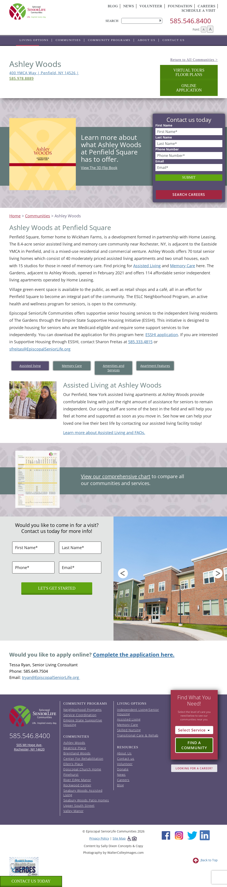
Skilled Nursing (129, 730)
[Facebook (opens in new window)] (166, 835)
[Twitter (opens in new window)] (192, 835)
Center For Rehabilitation (83, 758)
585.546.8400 (190, 20)
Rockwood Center (77, 785)
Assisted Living (147, 265)
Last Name (163, 137)
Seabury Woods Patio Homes (86, 800)
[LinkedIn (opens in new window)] (204, 835)
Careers (123, 780)
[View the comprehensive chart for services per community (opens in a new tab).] (37, 472)
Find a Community (194, 745)
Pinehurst (71, 774)
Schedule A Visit (198, 11)
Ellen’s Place (73, 764)
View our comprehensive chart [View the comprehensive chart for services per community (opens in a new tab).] (115, 476)
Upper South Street (79, 805)
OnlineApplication (189, 88)
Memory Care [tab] (72, 366)
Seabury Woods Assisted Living (82, 792)
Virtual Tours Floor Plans (188, 72)
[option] (170, 579)
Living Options (34, 40)
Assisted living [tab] (30, 366)
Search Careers (188, 194)
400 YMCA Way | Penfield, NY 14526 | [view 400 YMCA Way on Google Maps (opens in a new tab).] (44, 72)
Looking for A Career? (194, 768)
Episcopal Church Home (82, 769)
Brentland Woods (77, 753)
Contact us (173, 40)
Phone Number (167, 149)
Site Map (119, 838)
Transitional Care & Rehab (137, 735)
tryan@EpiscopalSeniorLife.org (51, 677)
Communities (68, 40)
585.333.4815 (140, 341)
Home (15, 215)
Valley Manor (73, 811)
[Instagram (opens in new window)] (179, 835)
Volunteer (150, 6)
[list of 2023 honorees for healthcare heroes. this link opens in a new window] (24, 866)
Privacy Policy (99, 838)
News (128, 6)
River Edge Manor (77, 780)
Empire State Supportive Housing (82, 722)
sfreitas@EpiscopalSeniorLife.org (39, 349)
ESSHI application (161, 334)
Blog (113, 6)
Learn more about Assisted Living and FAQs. (104, 432)
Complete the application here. (133, 654)
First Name (163, 125)
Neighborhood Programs (82, 710)
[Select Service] (194, 730)
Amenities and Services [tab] (113, 368)
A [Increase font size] (210, 29)
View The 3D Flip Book (99, 167)
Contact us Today (31, 881)
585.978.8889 (21, 78)
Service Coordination (79, 715)
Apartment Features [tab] (155, 366)
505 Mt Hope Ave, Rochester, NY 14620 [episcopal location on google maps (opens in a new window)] (29, 747)
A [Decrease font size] (204, 29)
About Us (146, 40)
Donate (123, 769)
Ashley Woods (74, 743)
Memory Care (182, 265)
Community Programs (109, 40)
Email (159, 161)
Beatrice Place (74, 748)
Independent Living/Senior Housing (138, 712)
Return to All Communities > (194, 60)
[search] (141, 21)
